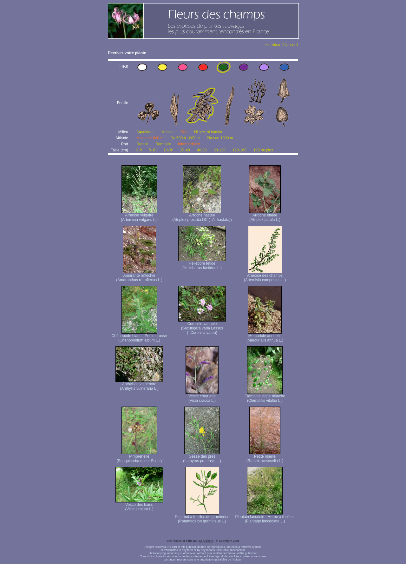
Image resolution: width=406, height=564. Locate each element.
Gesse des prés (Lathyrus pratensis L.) (202, 457)
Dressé (142, 144)
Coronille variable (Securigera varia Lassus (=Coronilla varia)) (202, 326)
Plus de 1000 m (219, 138)
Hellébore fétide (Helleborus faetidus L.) (202, 264)
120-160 (239, 150)
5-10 (152, 150)
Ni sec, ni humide (208, 132)
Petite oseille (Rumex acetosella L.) (265, 457)
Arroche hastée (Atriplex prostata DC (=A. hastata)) (202, 215)
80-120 (219, 150)
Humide (167, 132)
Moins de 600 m (149, 138)
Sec (183, 132)
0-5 (139, 150)
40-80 (202, 150)
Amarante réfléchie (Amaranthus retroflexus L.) (139, 276)
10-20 (168, 150)
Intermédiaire (189, 144)
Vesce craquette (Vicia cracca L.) (202, 396)
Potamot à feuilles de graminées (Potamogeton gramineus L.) (202, 517)
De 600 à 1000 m (185, 138)
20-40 (185, 150)
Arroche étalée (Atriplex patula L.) (265, 215)
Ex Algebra (206, 540)
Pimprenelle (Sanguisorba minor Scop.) (139, 457)
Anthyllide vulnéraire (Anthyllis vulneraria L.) (139, 384)
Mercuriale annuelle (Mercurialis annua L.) (264, 336)
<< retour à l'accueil (281, 45)
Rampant (163, 144)
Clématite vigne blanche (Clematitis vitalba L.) (265, 396)
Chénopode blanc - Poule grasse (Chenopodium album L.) (139, 336)
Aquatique (145, 132)
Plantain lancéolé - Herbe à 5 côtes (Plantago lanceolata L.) (265, 517)
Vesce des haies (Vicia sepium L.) (139, 505)
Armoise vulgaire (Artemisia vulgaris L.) (139, 215)
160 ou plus (263, 150)
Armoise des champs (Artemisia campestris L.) (265, 276)
